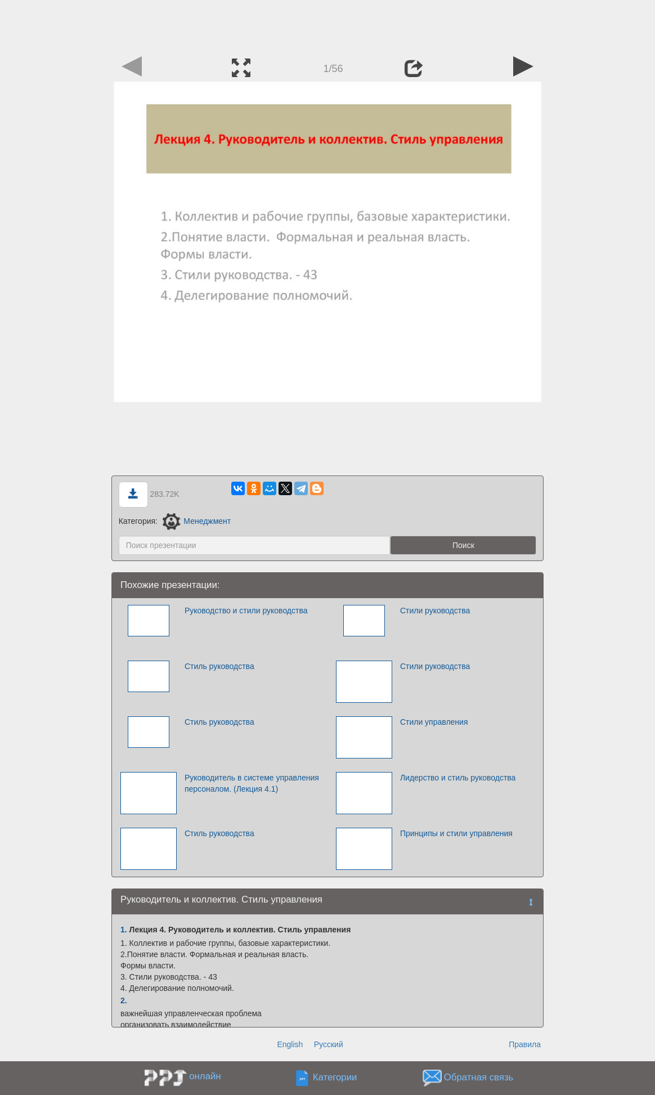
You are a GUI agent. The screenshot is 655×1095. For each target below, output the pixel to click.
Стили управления (434, 721)
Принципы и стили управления (456, 833)
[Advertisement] (327, 25)
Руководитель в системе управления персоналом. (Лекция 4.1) (252, 783)
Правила (525, 1044)
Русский (328, 1044)
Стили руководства (435, 610)
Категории (335, 1077)
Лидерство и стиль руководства (458, 777)
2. (123, 1000)
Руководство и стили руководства (246, 610)
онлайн (205, 1076)
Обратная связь (479, 1077)
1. (123, 929)
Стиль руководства (219, 666)
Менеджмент (197, 521)
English (290, 1044)
